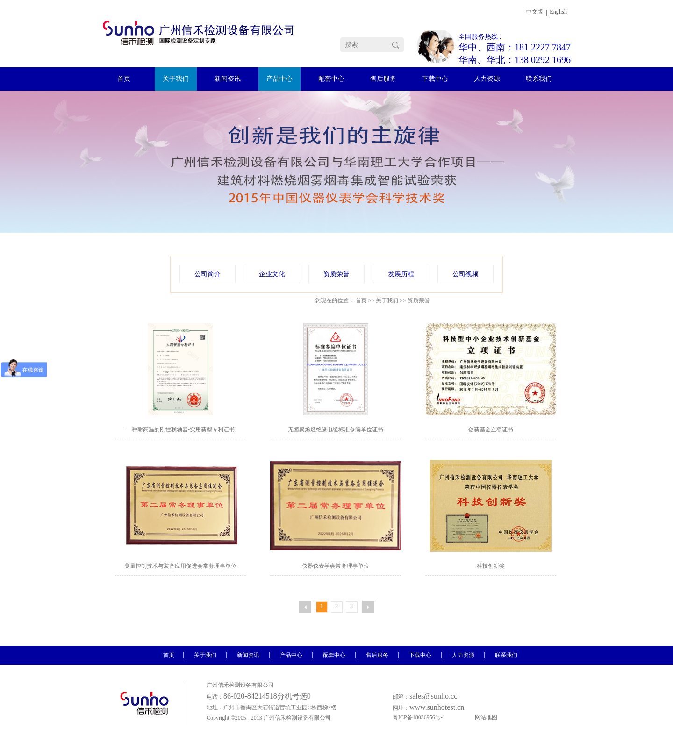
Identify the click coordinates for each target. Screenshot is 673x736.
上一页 (305, 607)
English (558, 11)
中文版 (534, 11)
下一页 (368, 607)
